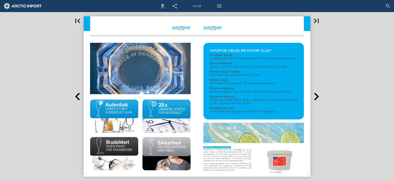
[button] (163, 6)
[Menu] (219, 6)
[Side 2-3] (197, 6)
